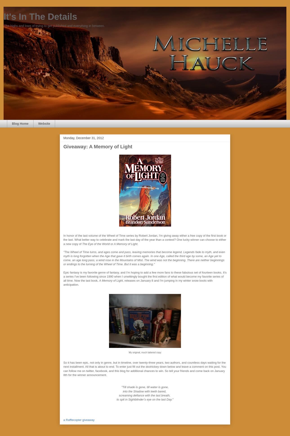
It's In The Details (40, 17)
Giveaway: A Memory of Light (97, 146)
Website (44, 123)
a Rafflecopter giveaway (79, 420)
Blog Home (20, 123)
